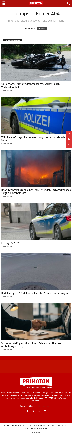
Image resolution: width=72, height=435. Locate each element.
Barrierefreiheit (63, 425)
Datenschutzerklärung (19, 425)
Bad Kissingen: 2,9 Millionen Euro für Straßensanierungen (34, 293)
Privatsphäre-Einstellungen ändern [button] (36, 428)
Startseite (41, 28)
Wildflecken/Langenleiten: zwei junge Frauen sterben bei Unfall (34, 138)
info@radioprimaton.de (44, 406)
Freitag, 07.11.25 (10, 243)
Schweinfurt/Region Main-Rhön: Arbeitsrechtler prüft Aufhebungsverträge (32, 344)
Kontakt (6, 425)
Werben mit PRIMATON (37, 425)
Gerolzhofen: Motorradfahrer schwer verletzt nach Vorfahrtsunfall (30, 85)
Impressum (51, 425)
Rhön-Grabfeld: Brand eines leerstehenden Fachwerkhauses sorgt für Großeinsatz (36, 191)
